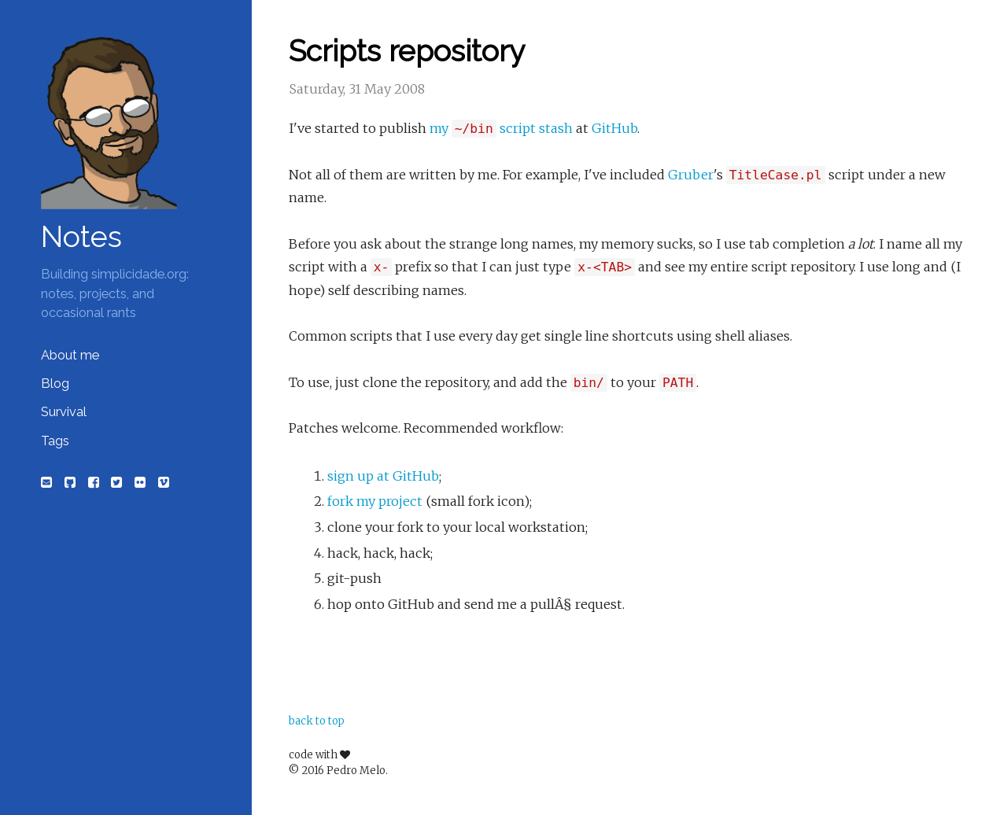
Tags (55, 440)
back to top (317, 721)
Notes (81, 236)
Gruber (691, 175)
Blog (55, 383)
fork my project (374, 501)
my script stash (501, 128)
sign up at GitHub (383, 476)
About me (70, 355)
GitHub (614, 128)
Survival (64, 411)
